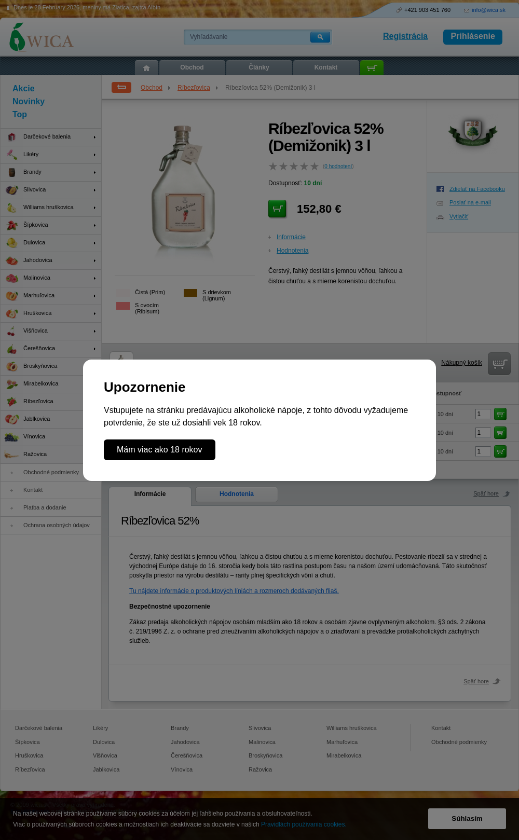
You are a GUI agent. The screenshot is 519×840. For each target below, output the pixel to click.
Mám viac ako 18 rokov (159, 449)
